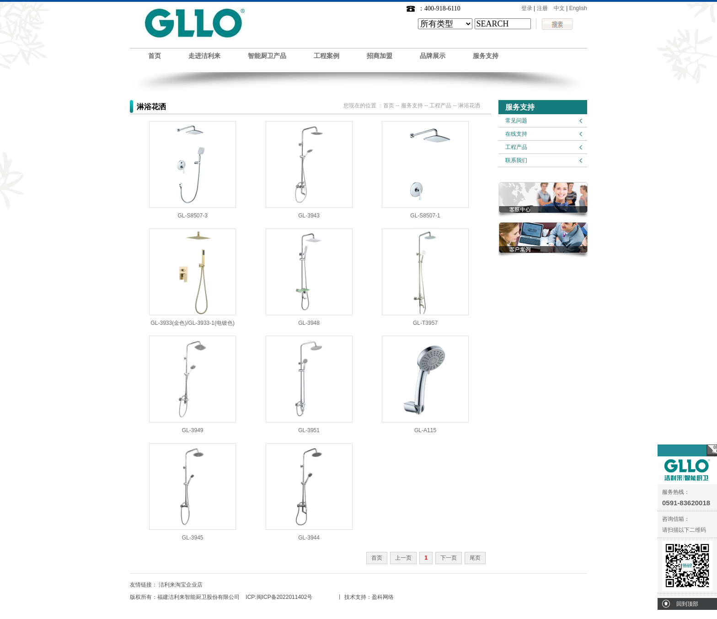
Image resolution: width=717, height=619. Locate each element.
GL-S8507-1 (425, 215)
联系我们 (516, 160)
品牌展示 (432, 56)
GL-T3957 (425, 323)
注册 (542, 8)
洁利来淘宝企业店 (181, 585)
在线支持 (516, 134)
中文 (559, 8)
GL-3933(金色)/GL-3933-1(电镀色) (193, 323)
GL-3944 (309, 537)
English (578, 8)
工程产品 (516, 147)
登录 (526, 8)
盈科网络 (383, 597)
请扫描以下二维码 (684, 530)
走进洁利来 (204, 56)
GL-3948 (309, 323)
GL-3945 (192, 537)
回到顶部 (687, 604)
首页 (154, 56)
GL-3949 (192, 430)
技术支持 (355, 597)
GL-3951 (309, 430)
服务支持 (485, 56)
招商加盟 (379, 56)
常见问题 (516, 120)
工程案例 (326, 56)
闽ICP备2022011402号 (285, 597)
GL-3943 (309, 215)
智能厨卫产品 (267, 56)
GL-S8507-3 (193, 215)
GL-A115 (425, 430)
